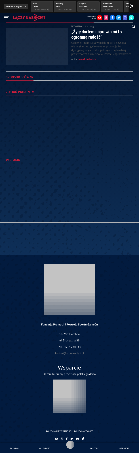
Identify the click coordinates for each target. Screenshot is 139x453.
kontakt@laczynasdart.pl (69, 353)
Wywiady (77, 26)
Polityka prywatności (58, 431)
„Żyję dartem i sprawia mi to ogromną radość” (96, 34)
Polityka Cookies (83, 431)
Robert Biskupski (87, 59)
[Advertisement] (69, 192)
